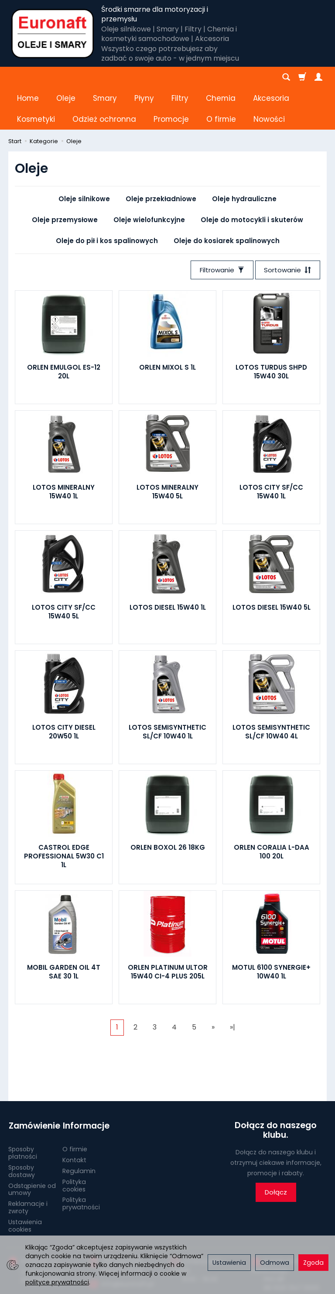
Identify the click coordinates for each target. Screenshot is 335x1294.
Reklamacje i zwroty (28, 1165)
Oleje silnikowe (84, 156)
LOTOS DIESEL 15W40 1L (168, 565)
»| (232, 985)
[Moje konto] (318, 77)
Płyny (144, 77)
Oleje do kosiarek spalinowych (227, 198)
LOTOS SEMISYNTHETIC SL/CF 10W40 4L (271, 690)
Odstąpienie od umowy (32, 1147)
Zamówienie (32, 1083)
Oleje (65, 77)
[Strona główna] (52, 33)
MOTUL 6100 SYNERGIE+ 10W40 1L (271, 930)
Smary (105, 77)
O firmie (74, 1106)
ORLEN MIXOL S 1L (167, 325)
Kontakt (74, 1117)
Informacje (85, 1083)
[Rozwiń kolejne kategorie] (210, 77)
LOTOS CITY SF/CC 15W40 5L (64, 570)
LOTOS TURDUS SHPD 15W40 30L (271, 330)
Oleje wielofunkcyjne (149, 177)
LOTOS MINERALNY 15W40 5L (167, 450)
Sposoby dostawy (21, 1129)
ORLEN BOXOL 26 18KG (167, 805)
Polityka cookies (74, 1143)
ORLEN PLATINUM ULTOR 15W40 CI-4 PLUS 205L (168, 930)
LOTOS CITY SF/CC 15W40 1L (271, 450)
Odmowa (274, 1262)
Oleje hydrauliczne (244, 156)
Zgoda (313, 1262)
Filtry (179, 77)
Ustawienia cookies (25, 1183)
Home (28, 77)
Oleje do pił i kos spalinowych (107, 198)
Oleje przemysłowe (65, 177)
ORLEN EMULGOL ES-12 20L (63, 330)
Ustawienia (229, 1262)
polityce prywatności (57, 1282)
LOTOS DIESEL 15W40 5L (271, 565)
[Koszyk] (302, 77)
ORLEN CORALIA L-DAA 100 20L (271, 810)
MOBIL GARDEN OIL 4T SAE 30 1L (63, 930)
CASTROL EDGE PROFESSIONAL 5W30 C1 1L (64, 814)
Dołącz (276, 1150)
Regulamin (79, 1128)
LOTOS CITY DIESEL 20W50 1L (64, 690)
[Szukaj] (286, 77)
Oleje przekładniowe (161, 156)
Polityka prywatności (81, 1161)
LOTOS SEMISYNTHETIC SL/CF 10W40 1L (167, 690)
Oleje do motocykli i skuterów (252, 177)
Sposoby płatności (22, 1110)
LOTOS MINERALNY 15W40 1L (64, 450)
